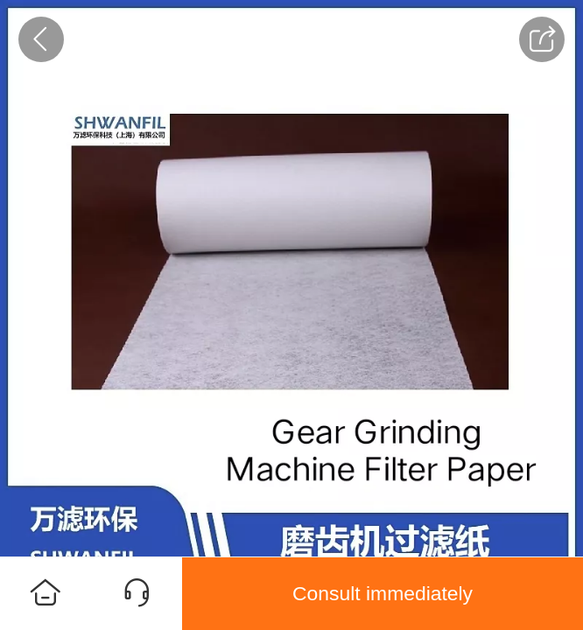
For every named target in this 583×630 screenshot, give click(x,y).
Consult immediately (382, 593)
